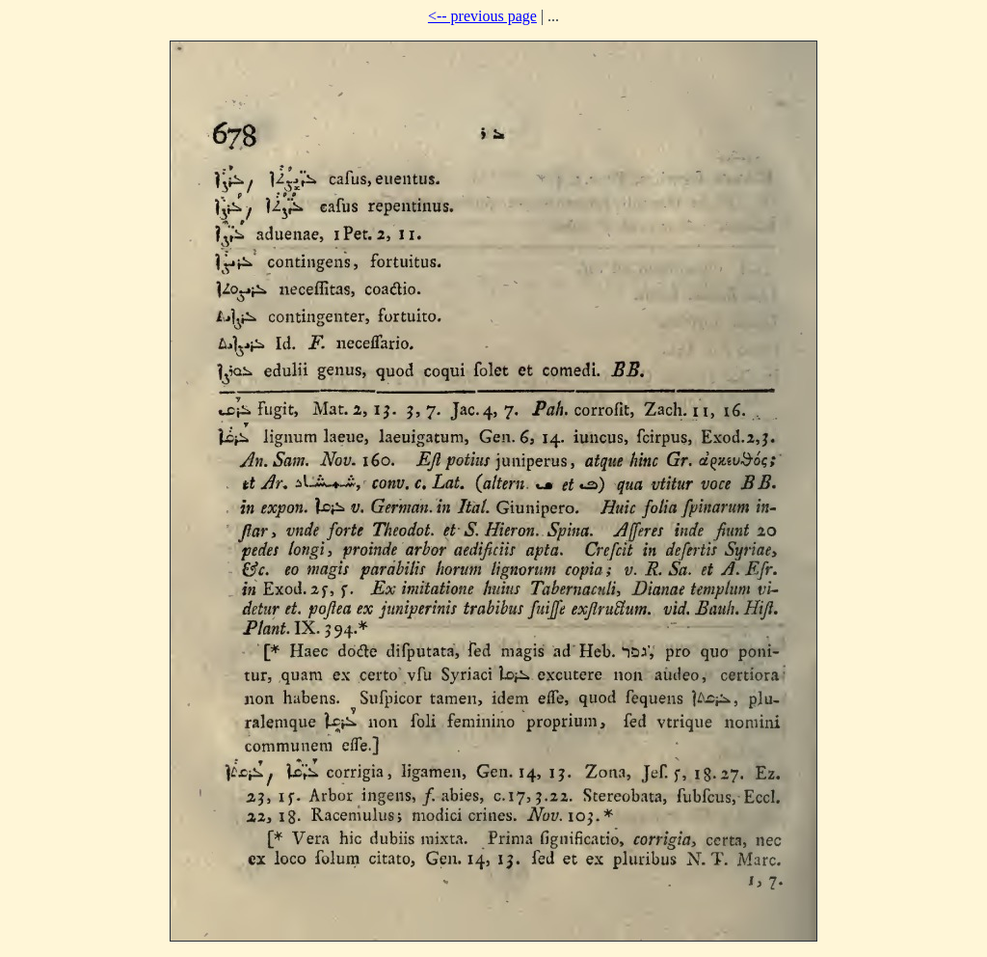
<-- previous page (482, 16)
